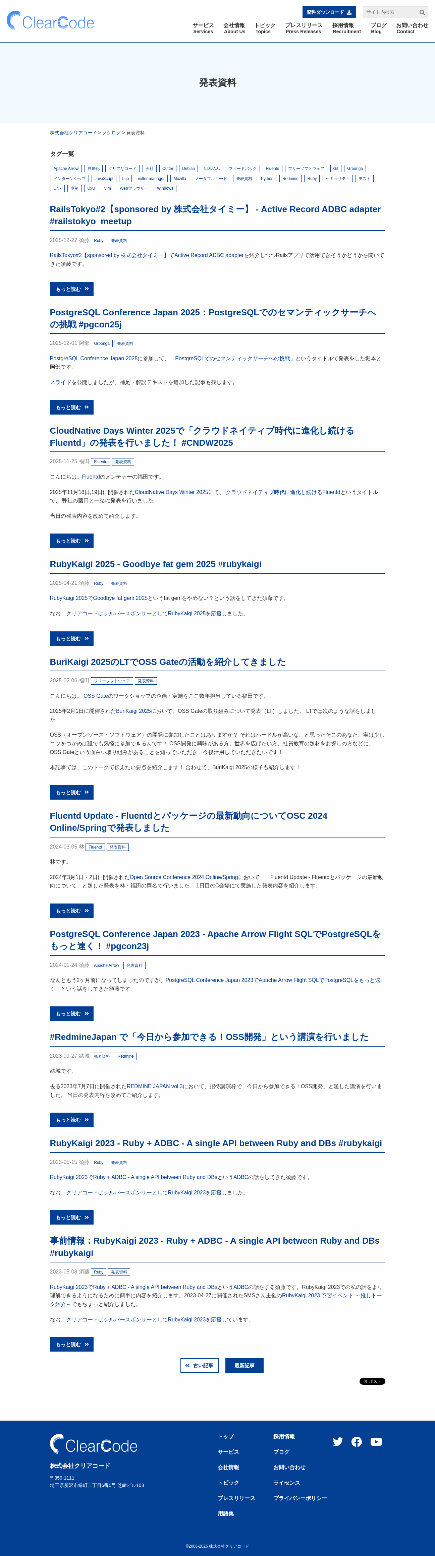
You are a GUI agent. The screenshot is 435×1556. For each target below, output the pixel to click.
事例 (74, 188)
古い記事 (199, 1365)
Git (335, 168)
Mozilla (179, 178)
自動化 (94, 168)
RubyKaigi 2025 (69, 598)
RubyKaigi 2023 (69, 1177)
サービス (228, 1452)
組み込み (212, 168)
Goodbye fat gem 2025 (120, 598)
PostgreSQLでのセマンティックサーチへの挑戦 (232, 358)
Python (267, 178)
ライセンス (286, 1483)
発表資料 (244, 178)
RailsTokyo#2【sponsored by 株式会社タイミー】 (109, 255)
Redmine (290, 178)
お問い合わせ (289, 1467)
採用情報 (284, 1436)
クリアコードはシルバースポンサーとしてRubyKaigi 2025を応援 (144, 613)
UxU (91, 188)
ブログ (281, 1452)
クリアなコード (122, 168)
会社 (150, 168)
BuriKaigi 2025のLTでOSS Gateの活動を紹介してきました (168, 662)
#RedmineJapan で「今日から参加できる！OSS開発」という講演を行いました (209, 1037)
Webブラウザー (134, 188)
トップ (226, 1436)
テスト (365, 178)
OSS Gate (96, 696)
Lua (125, 178)
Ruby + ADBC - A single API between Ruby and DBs (155, 1177)
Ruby (312, 178)
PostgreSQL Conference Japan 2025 (94, 358)
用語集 (226, 1513)
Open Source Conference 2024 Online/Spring (184, 877)
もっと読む (72, 289)
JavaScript (104, 178)
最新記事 (244, 1365)
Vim (107, 188)
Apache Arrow (66, 168)
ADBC (240, 1177)
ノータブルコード (211, 178)
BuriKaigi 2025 (133, 711)
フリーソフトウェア (306, 168)
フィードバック (243, 168)
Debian (188, 168)
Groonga (355, 168)
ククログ (111, 132)
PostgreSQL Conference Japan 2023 (209, 980)
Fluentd (272, 168)
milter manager (151, 178)
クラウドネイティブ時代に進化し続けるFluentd (283, 492)
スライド (60, 382)
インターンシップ (70, 178)
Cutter (167, 168)
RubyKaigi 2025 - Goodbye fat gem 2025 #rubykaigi (156, 564)
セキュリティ (338, 178)
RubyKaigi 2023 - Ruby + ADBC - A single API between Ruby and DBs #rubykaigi (216, 1143)
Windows (165, 188)
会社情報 (228, 1467)
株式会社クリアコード (73, 132)
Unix (58, 188)
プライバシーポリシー (300, 1498)
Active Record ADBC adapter (208, 255)
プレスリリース (236, 1498)
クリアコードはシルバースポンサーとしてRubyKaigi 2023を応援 (144, 1192)
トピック (228, 1483)
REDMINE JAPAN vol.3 (155, 1086)
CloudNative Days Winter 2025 (171, 492)
